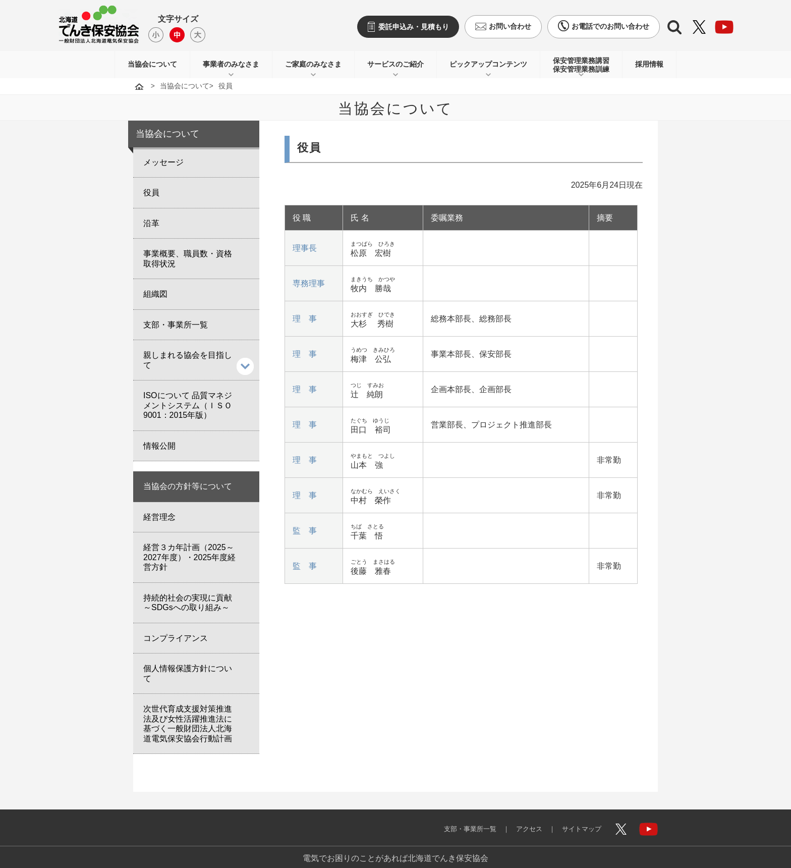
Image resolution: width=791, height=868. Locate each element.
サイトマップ (578, 822)
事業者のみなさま (231, 64)
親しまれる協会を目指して (187, 360)
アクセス (521, 822)
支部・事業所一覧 (458, 822)
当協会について (152, 64)
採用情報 (649, 64)
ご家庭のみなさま (313, 64)
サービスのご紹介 (395, 64)
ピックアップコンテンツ (488, 64)
